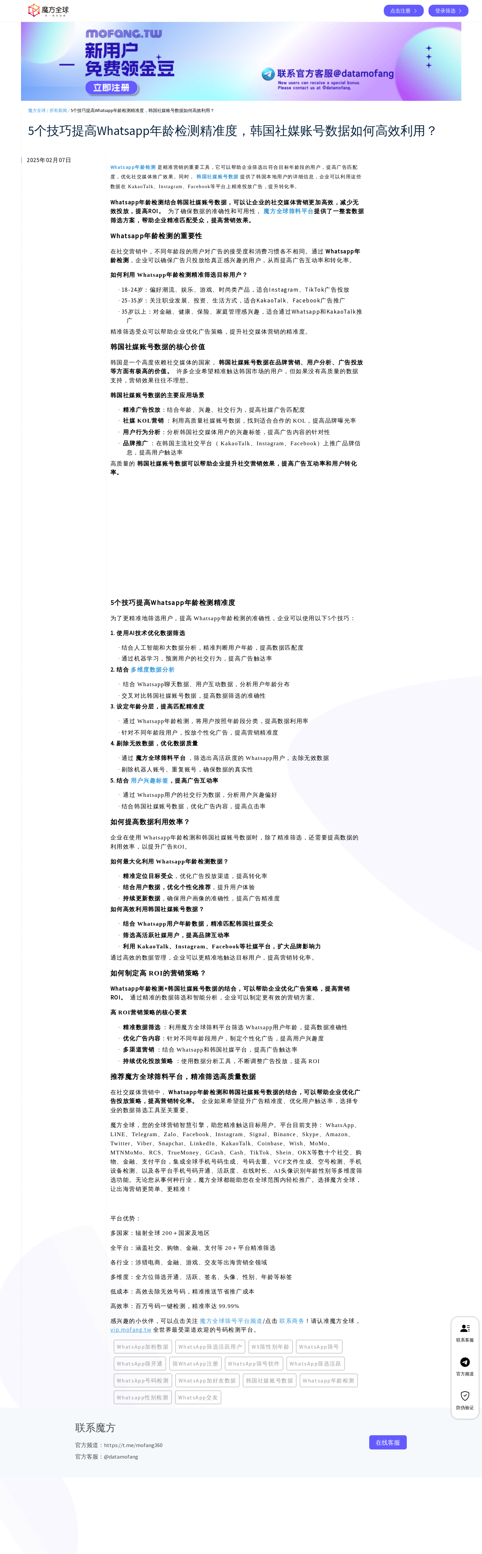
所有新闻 (58, 110)
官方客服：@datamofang (106, 1456)
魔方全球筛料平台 (289, 211)
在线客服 (388, 1442)
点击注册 (404, 10)
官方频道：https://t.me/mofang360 (119, 1445)
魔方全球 (37, 110)
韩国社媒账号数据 (217, 177)
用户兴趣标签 (149, 780)
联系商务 (292, 1321)
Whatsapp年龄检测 (133, 167)
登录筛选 (449, 10)
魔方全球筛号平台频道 (231, 1321)
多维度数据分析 (153, 669)
